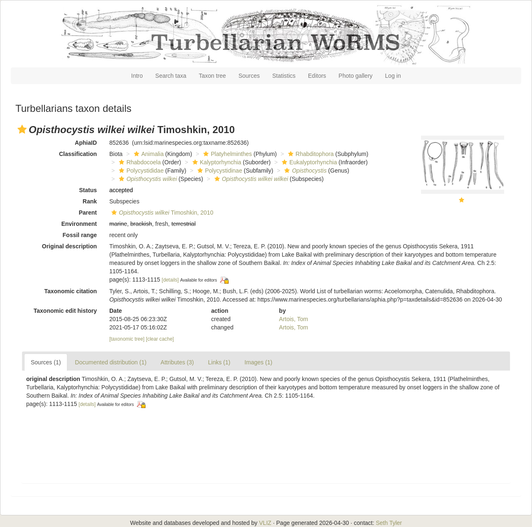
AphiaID (86, 142)
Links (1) (219, 362)
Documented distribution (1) (110, 362)
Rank (90, 201)
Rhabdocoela (139, 162)
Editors (317, 75)
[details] (170, 280)
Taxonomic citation (70, 291)
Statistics (284, 75)
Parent (88, 212)
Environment (79, 223)
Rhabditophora (310, 154)
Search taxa (171, 75)
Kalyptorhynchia (215, 162)
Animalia (148, 154)
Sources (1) (46, 362)
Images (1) (258, 362)
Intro (137, 75)
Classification (78, 154)
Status (88, 190)
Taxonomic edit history (65, 310)
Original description (69, 246)
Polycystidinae (218, 170)
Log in (393, 75)
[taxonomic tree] (127, 339)
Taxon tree (212, 75)
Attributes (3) (177, 362)
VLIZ (265, 523)
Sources (249, 75)
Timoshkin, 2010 (161, 212)
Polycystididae (140, 170)
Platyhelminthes (226, 154)
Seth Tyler (389, 523)
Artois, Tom (293, 319)
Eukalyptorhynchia (308, 162)
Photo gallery (356, 75)
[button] (22, 129)
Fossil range (80, 235)
